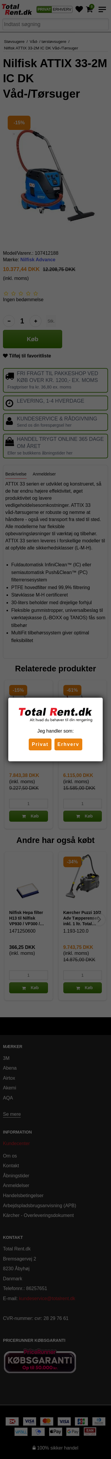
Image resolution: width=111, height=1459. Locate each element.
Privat (40, 744)
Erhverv (68, 744)
